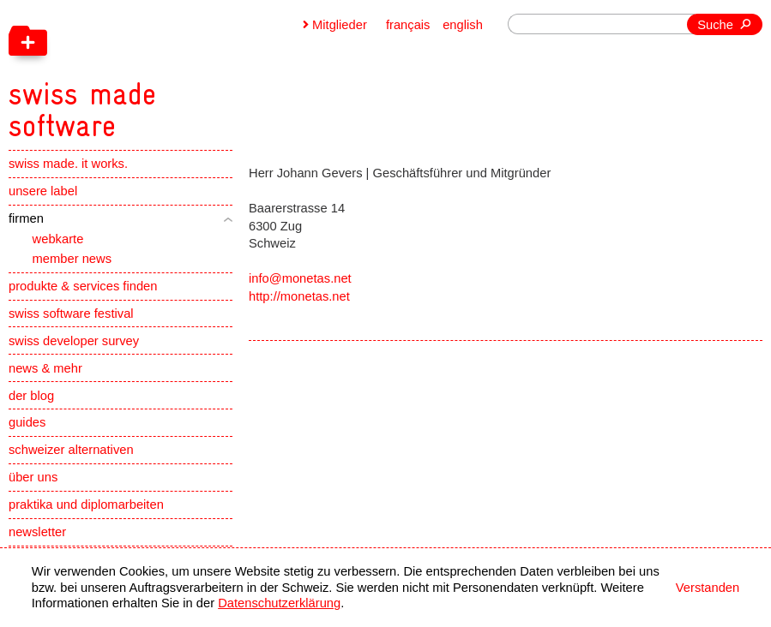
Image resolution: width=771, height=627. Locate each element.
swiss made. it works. (68, 163)
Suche (715, 25)
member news (72, 259)
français (408, 25)
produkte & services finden (83, 286)
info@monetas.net (300, 278)
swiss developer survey (74, 341)
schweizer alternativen (71, 450)
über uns (33, 477)
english (463, 25)
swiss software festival (71, 313)
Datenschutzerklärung (279, 603)
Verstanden (707, 587)
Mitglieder (339, 25)
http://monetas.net (299, 296)
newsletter (37, 532)
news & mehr (45, 368)
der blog (31, 396)
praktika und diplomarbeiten (86, 504)
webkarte (58, 239)
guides (27, 422)
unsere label (43, 191)
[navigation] (166, 71)
